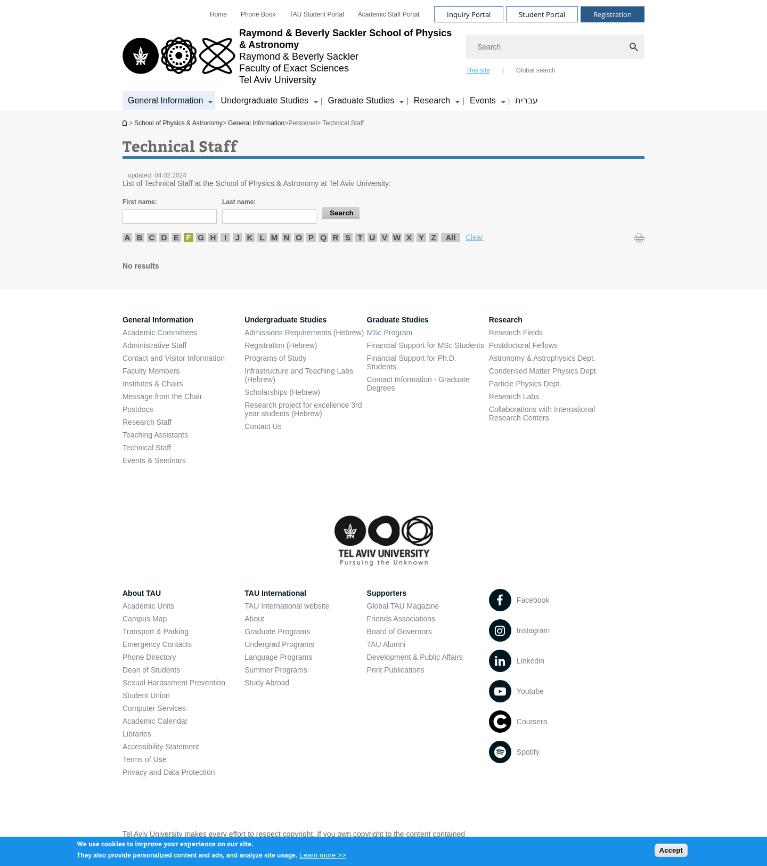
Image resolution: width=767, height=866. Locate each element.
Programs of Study (275, 358)
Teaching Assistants (155, 435)
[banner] (383, 55)
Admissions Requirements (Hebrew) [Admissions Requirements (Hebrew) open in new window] (304, 332)
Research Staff (147, 422)
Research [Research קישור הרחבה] (432, 100)
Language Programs (278, 657)
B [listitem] (140, 237)
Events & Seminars (154, 460)
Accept (671, 853)
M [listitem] (274, 237)
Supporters (387, 593)
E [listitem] (176, 237)
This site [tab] (478, 70)
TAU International (275, 593)
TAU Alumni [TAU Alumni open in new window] (386, 644)
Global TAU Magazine (403, 606)
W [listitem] (397, 237)
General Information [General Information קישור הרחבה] (165, 100)
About (254, 618)
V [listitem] (384, 237)
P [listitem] (311, 237)
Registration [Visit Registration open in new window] (612, 14)
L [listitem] (261, 237)
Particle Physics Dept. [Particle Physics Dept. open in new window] (525, 383)
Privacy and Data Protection (169, 772)
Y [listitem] (421, 237)
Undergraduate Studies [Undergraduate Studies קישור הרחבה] (264, 100)
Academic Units (148, 606)
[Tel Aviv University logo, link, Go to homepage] (289, 56)
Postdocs (138, 409)
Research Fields (516, 332)
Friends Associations (401, 618)
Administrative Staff (154, 345)
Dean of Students (151, 670)
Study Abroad (266, 682)
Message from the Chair (162, 396)
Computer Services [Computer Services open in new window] (154, 708)
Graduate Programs (277, 631)
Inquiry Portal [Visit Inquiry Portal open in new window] (469, 14)
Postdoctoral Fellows (523, 345)
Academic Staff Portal (388, 14)
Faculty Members (151, 371)
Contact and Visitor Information (174, 358)
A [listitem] (127, 237)
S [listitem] (347, 237)
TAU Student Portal (316, 14)
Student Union (146, 695)
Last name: (239, 202)
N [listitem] (287, 237)
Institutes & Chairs (153, 383)
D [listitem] (164, 237)
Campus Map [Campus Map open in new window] (145, 618)
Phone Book (258, 14)
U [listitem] (373, 237)
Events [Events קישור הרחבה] (483, 100)
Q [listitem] (323, 237)
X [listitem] (409, 237)
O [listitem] (299, 237)
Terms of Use (144, 759)
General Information (256, 123)
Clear (474, 237)
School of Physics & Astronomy (125, 123)
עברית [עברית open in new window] (526, 100)
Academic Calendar (155, 721)
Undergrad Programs (279, 644)
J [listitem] (237, 237)
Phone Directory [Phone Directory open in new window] (149, 657)
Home (218, 14)
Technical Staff (147, 447)
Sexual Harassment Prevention (174, 682)
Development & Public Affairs (415, 657)
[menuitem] (218, 14)
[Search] (555, 47)
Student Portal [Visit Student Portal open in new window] (542, 14)
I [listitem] (225, 237)
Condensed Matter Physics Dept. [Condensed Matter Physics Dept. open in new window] (543, 371)
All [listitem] (450, 237)
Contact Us (262, 426)
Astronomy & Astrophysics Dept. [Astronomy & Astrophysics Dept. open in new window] (542, 358)
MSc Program (390, 332)
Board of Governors (399, 631)
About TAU (142, 593)
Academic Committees (160, 332)
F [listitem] (188, 237)
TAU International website (286, 606)
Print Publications (396, 670)
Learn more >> (322, 858)
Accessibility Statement (161, 746)
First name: (140, 202)
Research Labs (514, 396)
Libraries (137, 734)
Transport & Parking (156, 631)
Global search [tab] (536, 70)
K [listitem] (250, 237)
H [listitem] (213, 237)
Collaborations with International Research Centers (542, 413)
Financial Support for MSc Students (425, 345)
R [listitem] (336, 237)
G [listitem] (201, 237)
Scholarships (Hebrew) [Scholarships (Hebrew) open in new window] (282, 392)
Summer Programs (275, 670)
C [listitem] (152, 237)
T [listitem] (359, 237)
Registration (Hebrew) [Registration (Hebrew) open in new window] (280, 345)
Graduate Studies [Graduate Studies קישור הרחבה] (361, 100)
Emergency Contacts (157, 644)
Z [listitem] (433, 237)
